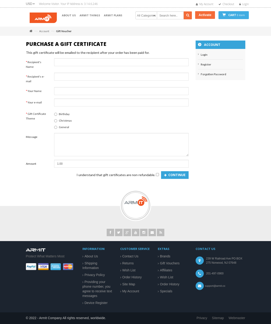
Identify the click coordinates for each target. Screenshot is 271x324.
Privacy (202, 318)
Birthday (62, 116)
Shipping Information (90, 265)
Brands (165, 256)
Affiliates (166, 270)
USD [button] (30, 4)
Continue (177, 177)
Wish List (129, 270)
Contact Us (130, 256)
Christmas (63, 123)
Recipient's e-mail (35, 81)
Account (44, 31)
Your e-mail (35, 104)
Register (206, 66)
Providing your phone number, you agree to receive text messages (97, 289)
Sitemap (218, 318)
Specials (166, 291)
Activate (205, 15)
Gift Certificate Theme (36, 118)
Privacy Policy (94, 275)
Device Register (96, 303)
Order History (132, 277)
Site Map (128, 284)
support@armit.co (215, 285)
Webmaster (237, 318)
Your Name (35, 93)
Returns (128, 263)
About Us (91, 256)
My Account (130, 291)
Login (204, 57)
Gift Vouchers (169, 263)
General (61, 129)
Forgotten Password (213, 76)
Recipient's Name (33, 67)
